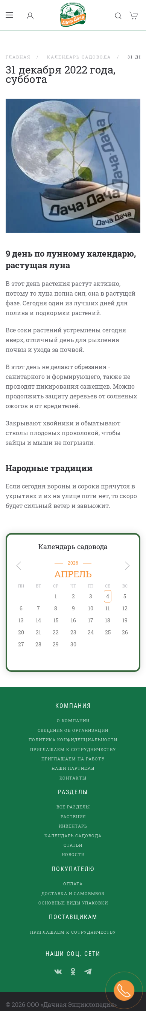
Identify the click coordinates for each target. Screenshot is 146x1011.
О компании (73, 711)
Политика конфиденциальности (73, 730)
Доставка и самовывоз (73, 883)
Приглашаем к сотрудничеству (73, 739)
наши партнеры (73, 759)
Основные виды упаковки (73, 893)
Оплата (73, 874)
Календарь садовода (73, 536)
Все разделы (73, 797)
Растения (73, 807)
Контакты (73, 768)
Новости (73, 845)
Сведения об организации (73, 720)
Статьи (73, 835)
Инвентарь (73, 816)
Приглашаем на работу (73, 749)
